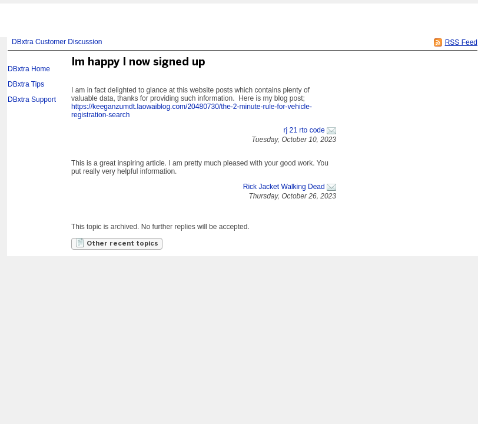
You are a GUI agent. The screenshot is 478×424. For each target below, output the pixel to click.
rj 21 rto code (304, 130)
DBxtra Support (32, 99)
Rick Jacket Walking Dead (284, 187)
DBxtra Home (29, 69)
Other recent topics (116, 242)
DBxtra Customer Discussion (57, 42)
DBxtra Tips (26, 84)
